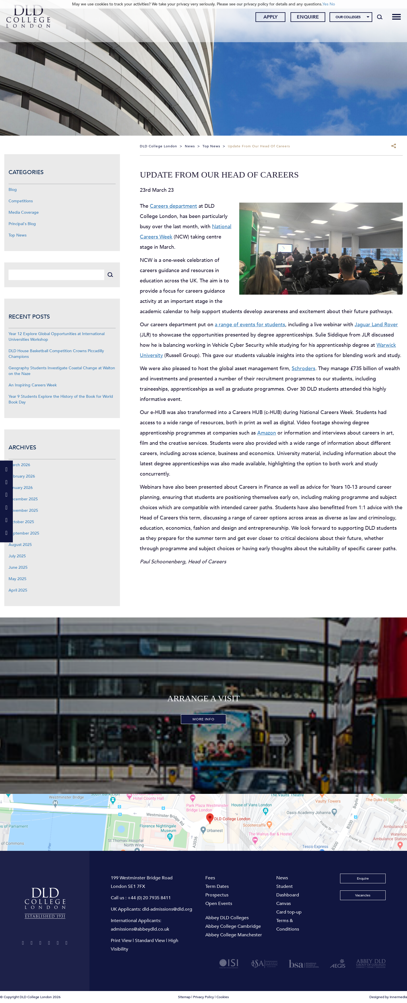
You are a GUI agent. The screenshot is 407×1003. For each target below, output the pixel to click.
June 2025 (18, 567)
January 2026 (21, 487)
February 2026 (22, 476)
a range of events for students (250, 324)
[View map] (203, 822)
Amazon (266, 433)
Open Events (218, 903)
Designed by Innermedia (388, 997)
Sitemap (184, 997)
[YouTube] (56, 943)
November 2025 (23, 510)
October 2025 (21, 522)
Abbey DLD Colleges (227, 918)
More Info (203, 719)
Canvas (283, 903)
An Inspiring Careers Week (33, 385)
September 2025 (24, 533)
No (332, 4)
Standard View (150, 940)
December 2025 (23, 499)
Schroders (303, 368)
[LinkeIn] (68, 943)
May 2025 (17, 579)
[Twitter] (22, 943)
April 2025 (18, 590)
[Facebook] (33, 943)
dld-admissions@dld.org (167, 909)
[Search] (375, 17)
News (282, 878)
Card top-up (289, 912)
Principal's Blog (22, 224)
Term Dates (217, 886)
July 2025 (17, 556)
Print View (121, 940)
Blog (13, 189)
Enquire (304, 18)
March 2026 (19, 465)
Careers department (173, 206)
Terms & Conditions (287, 925)
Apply (266, 18)
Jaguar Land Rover (376, 324)
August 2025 (20, 544)
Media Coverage (24, 212)
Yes (325, 4)
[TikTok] (45, 950)
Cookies (222, 997)
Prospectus (216, 895)
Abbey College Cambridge (233, 926)
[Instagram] (44, 943)
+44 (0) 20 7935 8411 (149, 898)
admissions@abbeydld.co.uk (140, 929)
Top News (17, 235)
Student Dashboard (287, 890)
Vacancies (362, 895)
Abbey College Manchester (233, 935)
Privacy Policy (203, 997)
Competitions (21, 201)
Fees (210, 878)
